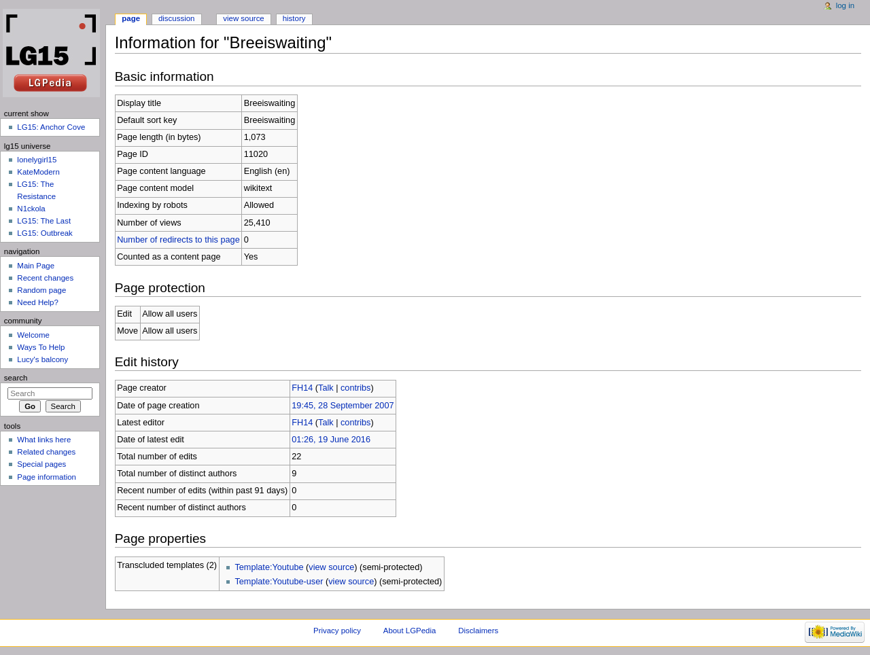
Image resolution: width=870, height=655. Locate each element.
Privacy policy (337, 630)
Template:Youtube (268, 567)
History (294, 18)
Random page (41, 290)
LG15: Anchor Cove (51, 127)
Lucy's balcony (42, 359)
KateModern (38, 172)
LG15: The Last (44, 221)
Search (16, 378)
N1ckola (31, 209)
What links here (44, 440)
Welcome (33, 335)
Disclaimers (478, 630)
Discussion (176, 18)
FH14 (302, 388)
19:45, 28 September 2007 (343, 405)
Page (131, 18)
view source (331, 567)
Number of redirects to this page (178, 240)
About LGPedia (409, 630)
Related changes (46, 452)
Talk (326, 388)
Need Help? (37, 302)
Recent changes (45, 278)
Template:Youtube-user (278, 581)
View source (243, 18)
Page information (46, 477)
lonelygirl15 (36, 160)
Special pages (41, 464)
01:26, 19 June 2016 (331, 439)
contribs (355, 388)
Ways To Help (41, 347)
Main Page (35, 266)
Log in (845, 5)
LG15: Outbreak (45, 233)
